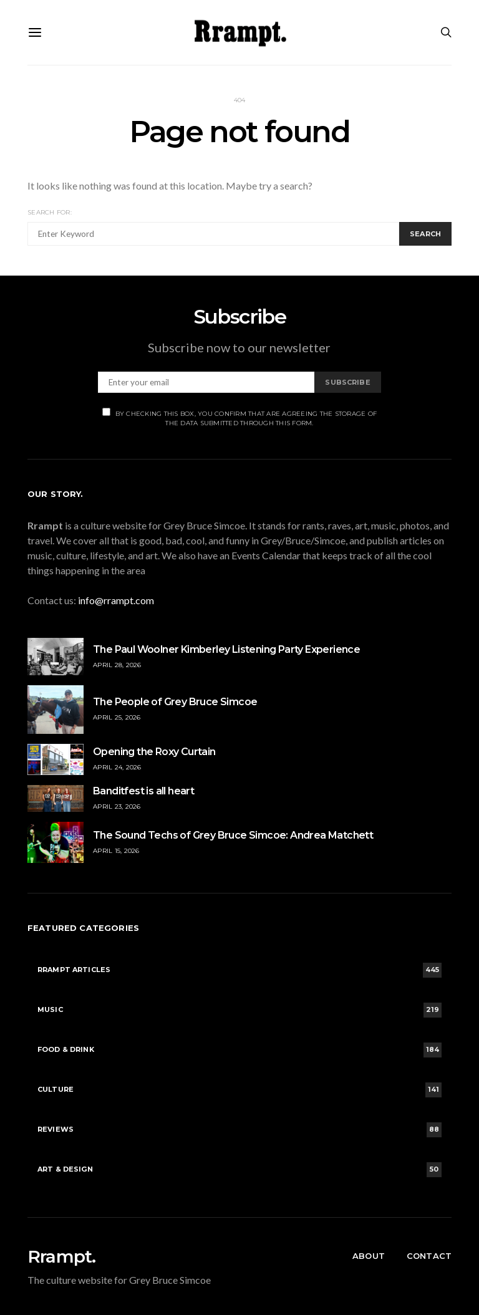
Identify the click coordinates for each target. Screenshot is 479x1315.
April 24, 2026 (117, 767)
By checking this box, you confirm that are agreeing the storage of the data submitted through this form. (239, 417)
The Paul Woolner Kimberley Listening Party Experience (226, 649)
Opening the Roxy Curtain (154, 752)
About (368, 1256)
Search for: (49, 212)
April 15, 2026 (116, 851)
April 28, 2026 (117, 665)
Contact (429, 1256)
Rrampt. (61, 1256)
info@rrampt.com (116, 600)
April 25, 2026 (117, 717)
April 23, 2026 (117, 806)
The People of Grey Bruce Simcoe (175, 702)
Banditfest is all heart (143, 791)
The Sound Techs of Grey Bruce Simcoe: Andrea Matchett (233, 835)
